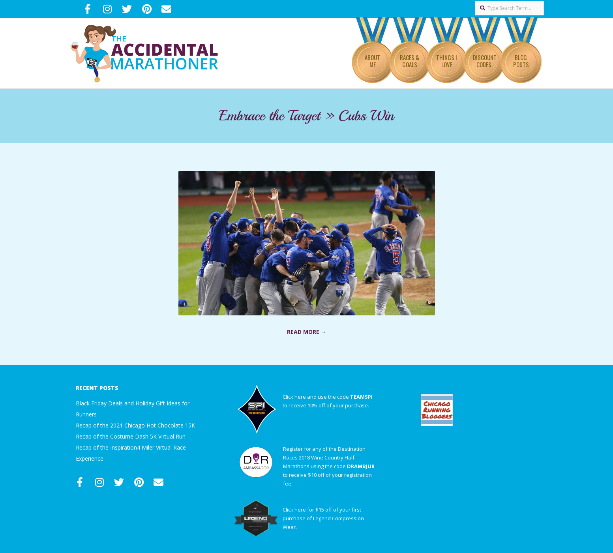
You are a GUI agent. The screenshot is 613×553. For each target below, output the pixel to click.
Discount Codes (485, 61)
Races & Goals (409, 61)
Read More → (306, 332)
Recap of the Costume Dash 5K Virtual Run (131, 436)
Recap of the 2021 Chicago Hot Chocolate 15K (135, 425)
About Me (372, 61)
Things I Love (446, 61)
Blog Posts (521, 61)
